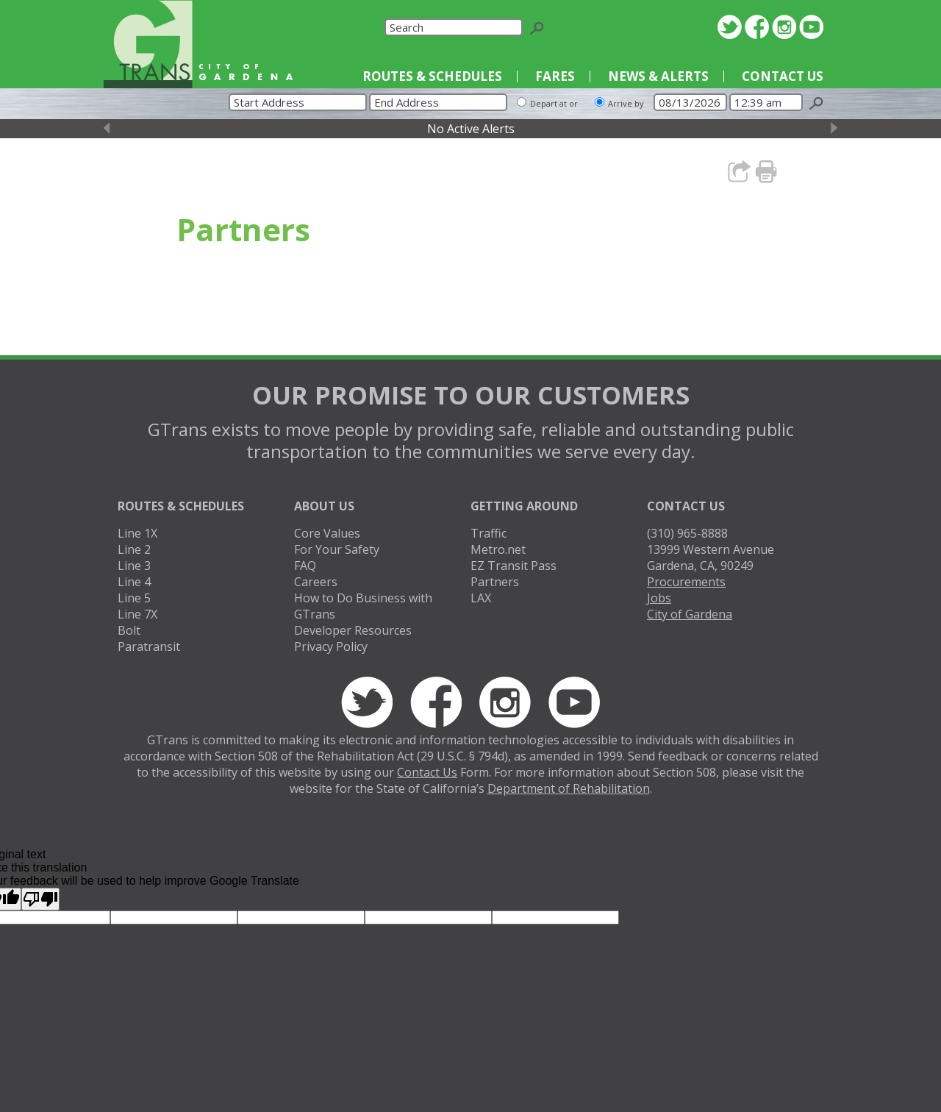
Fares (555, 76)
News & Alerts (658, 76)
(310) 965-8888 (687, 533)
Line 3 (134, 565)
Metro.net (498, 549)
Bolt (129, 630)
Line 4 (134, 582)
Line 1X (137, 533)
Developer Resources (353, 630)
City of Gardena (689, 614)
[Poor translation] (40, 899)
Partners (494, 582)
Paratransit (149, 646)
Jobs (659, 598)
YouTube (811, 27)
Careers (315, 582)
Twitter (730, 27)
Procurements (686, 582)
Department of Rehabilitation (568, 788)
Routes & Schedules (432, 76)
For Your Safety (336, 549)
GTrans (148, 44)
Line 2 (134, 549)
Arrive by (626, 103)
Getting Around (524, 506)
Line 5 (134, 598)
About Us (324, 506)
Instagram (784, 27)
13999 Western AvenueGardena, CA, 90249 (710, 557)
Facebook (757, 27)
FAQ (305, 565)
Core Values (327, 533)
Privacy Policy (331, 646)
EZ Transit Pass (513, 565)
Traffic (488, 533)
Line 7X (137, 614)
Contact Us (782, 76)
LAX (480, 598)
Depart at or (554, 103)
